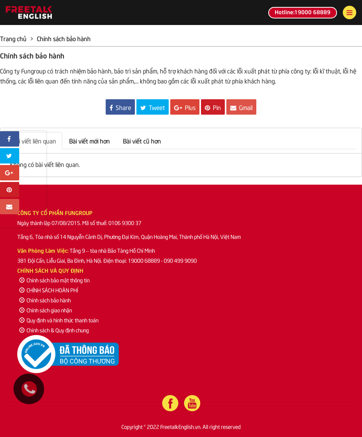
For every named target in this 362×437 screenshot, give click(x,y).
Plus (185, 107)
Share (120, 107)
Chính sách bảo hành (45, 300)
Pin (213, 107)
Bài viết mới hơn (89, 140)
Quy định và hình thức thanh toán (58, 320)
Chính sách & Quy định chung (54, 330)
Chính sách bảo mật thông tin (54, 280)
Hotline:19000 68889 (302, 11)
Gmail (241, 107)
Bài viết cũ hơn (142, 140)
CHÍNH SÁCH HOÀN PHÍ (48, 290)
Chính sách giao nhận (45, 310)
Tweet (152, 107)
